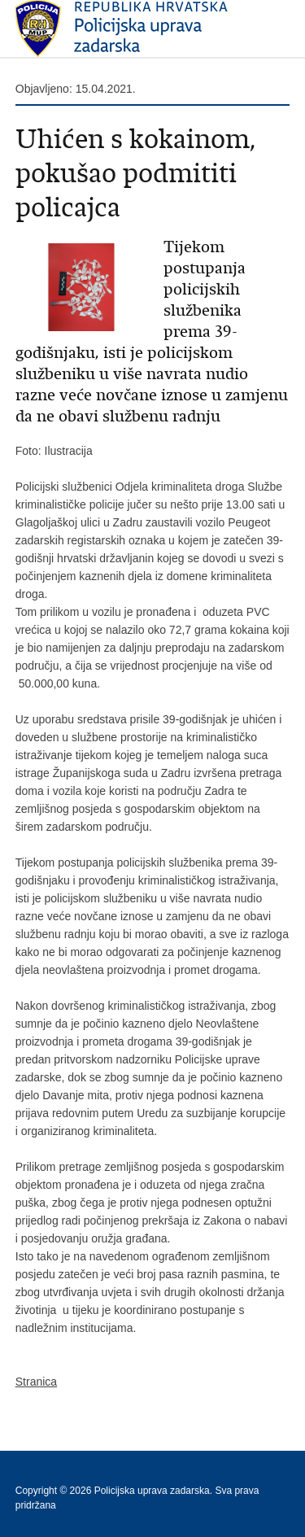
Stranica (36, 1381)
